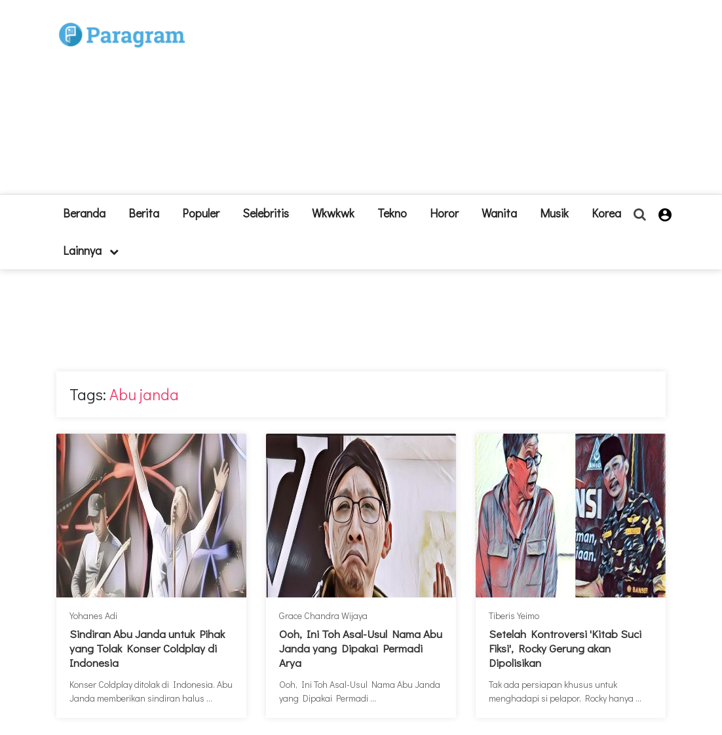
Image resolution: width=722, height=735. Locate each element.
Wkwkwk (333, 213)
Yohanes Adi (93, 615)
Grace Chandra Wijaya (323, 615)
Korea (606, 213)
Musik (554, 213)
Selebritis (265, 213)
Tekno (392, 213)
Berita (143, 213)
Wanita (499, 213)
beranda (84, 213)
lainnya (91, 250)
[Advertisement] (440, 102)
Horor (444, 213)
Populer (200, 213)
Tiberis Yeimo (514, 615)
